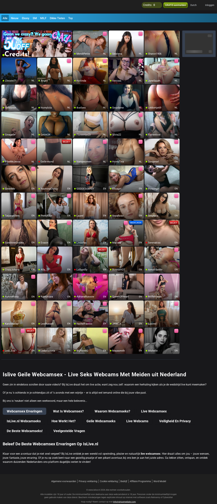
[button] (195, 7)
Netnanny (156, 491)
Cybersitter (168, 491)
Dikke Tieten (57, 18)
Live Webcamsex (154, 405)
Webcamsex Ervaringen (24, 405)
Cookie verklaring (109, 475)
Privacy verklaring (88, 475)
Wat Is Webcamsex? (68, 405)
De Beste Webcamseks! (25, 425)
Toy (70, 18)
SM (35, 18)
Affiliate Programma (140, 475)
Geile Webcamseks (100, 415)
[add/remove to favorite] (75, 27)
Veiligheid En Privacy (175, 415)
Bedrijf (123, 475)
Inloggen (209, 6)
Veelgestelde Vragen (69, 425)
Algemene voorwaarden (63, 475)
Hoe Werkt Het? (64, 415)
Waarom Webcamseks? (112, 405)
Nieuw (14, 18)
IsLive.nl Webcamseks (24, 415)
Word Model (159, 475)
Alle (5, 18)
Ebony (25, 18)
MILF (43, 18)
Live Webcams (137, 415)
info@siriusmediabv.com (124, 496)
